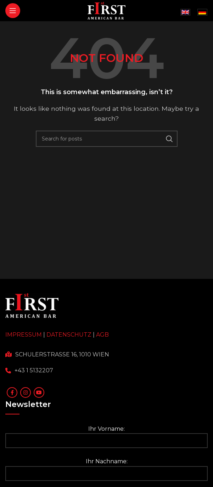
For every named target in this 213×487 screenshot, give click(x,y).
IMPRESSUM (23, 334)
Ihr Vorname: (106, 436)
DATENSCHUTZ (68, 334)
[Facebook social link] (12, 392)
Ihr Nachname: (106, 469)
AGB (102, 334)
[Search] (107, 139)
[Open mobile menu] (13, 11)
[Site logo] (106, 10)
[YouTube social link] (39, 392)
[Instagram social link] (25, 392)
